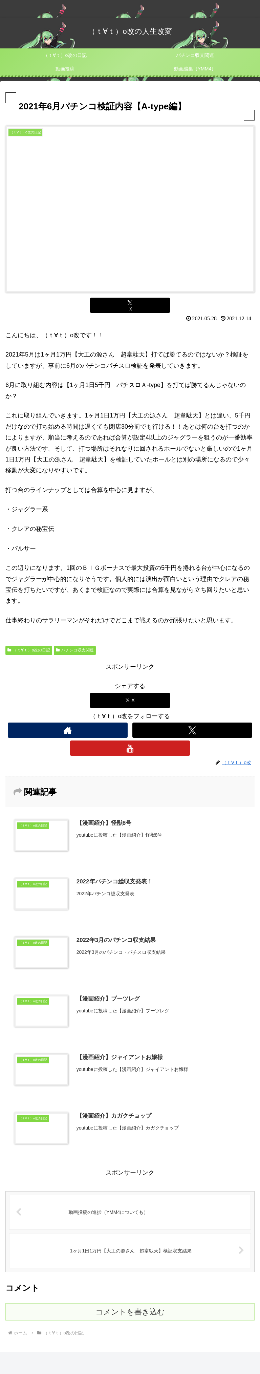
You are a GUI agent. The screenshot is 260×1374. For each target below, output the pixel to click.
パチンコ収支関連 (75, 650)
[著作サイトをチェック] (67, 730)
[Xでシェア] (130, 305)
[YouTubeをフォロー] (130, 748)
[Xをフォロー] (192, 730)
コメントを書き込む (130, 1312)
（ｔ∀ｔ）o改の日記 (28, 650)
